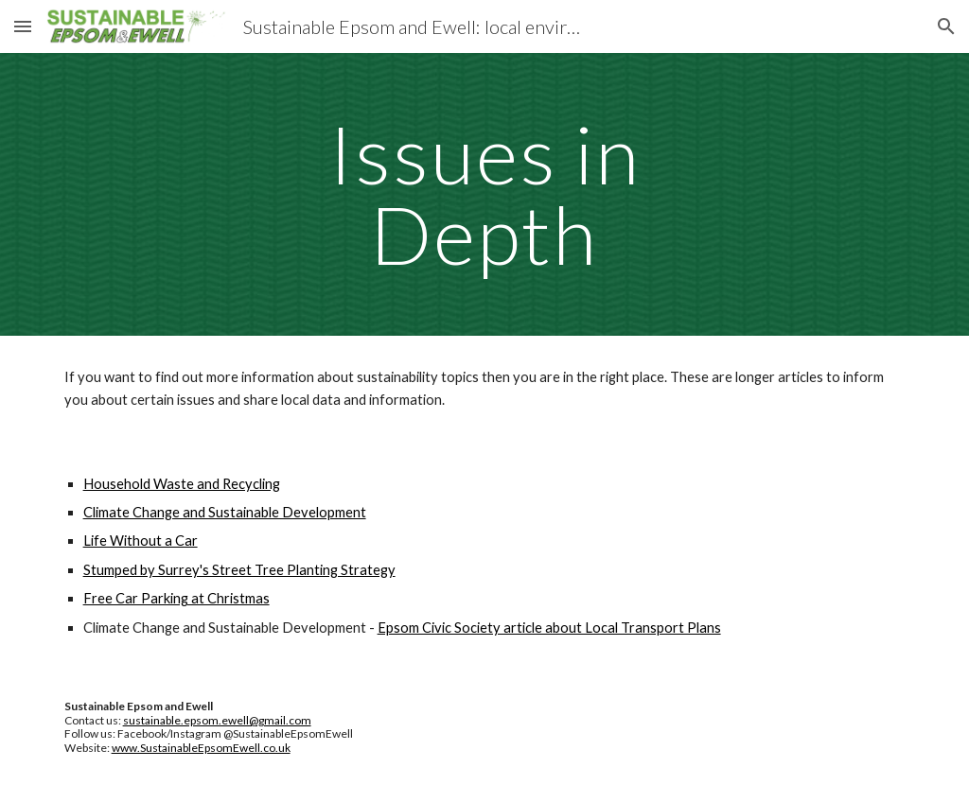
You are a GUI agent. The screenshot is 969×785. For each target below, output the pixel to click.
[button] (22, 26)
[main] (484, 194)
